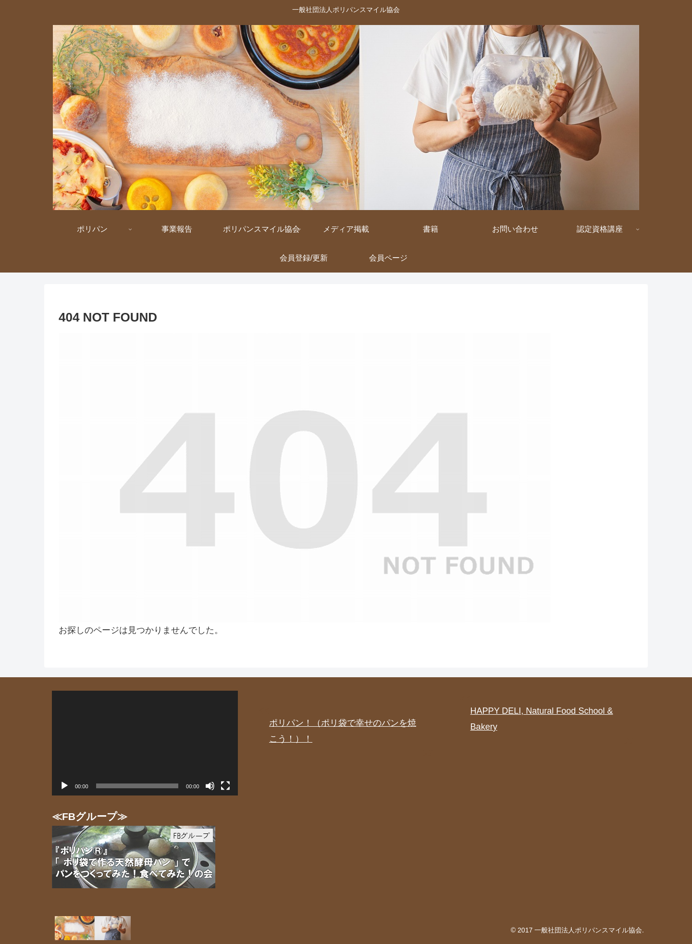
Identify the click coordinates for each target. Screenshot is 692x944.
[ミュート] (210, 786)
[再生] (64, 786)
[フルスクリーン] (225, 786)
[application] (145, 743)
